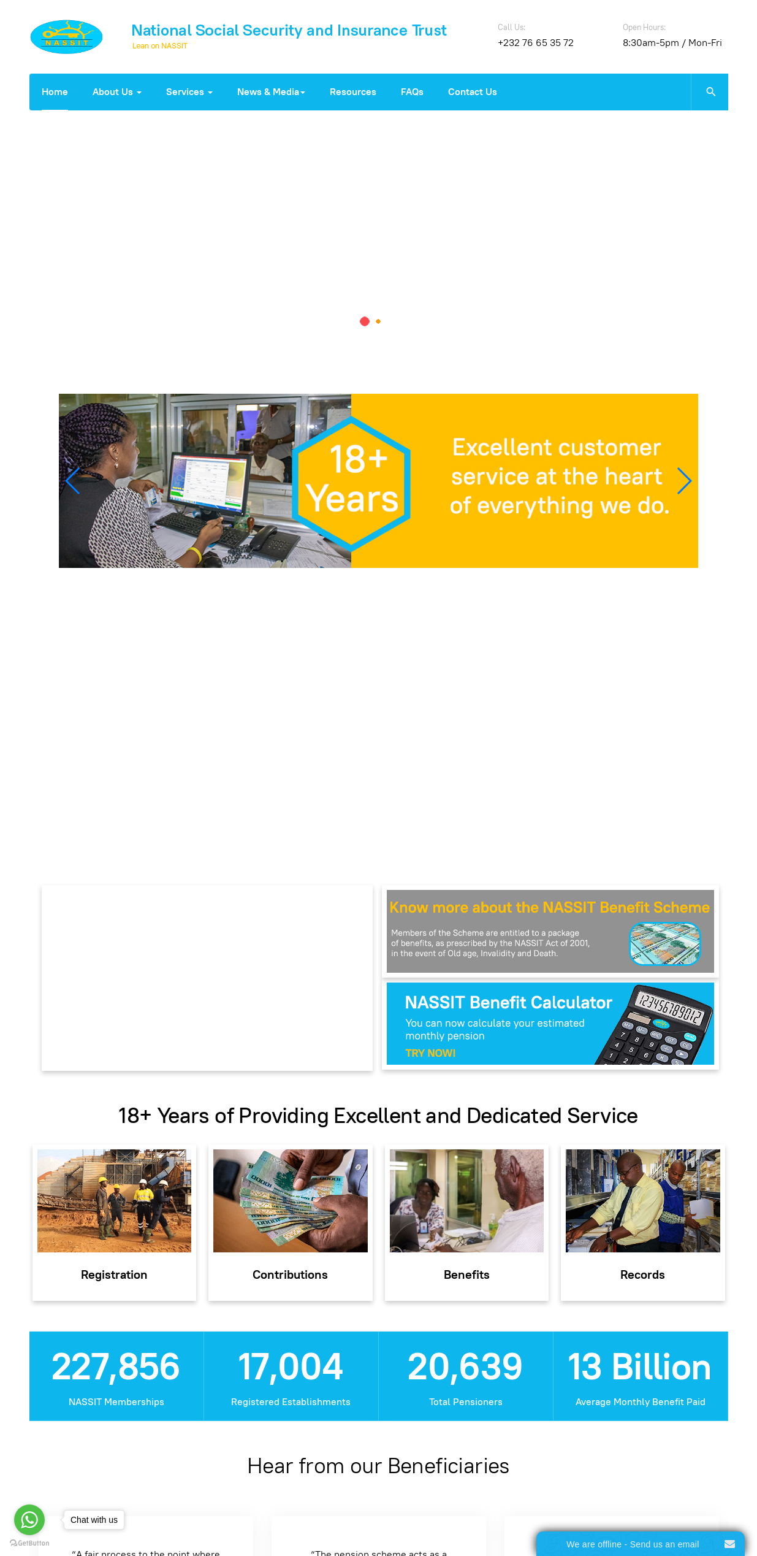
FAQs (412, 91)
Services (189, 91)
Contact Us (472, 91)
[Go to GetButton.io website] (29, 1543)
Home (55, 91)
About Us (117, 91)
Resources (353, 91)
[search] (709, 92)
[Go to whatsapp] (29, 1519)
